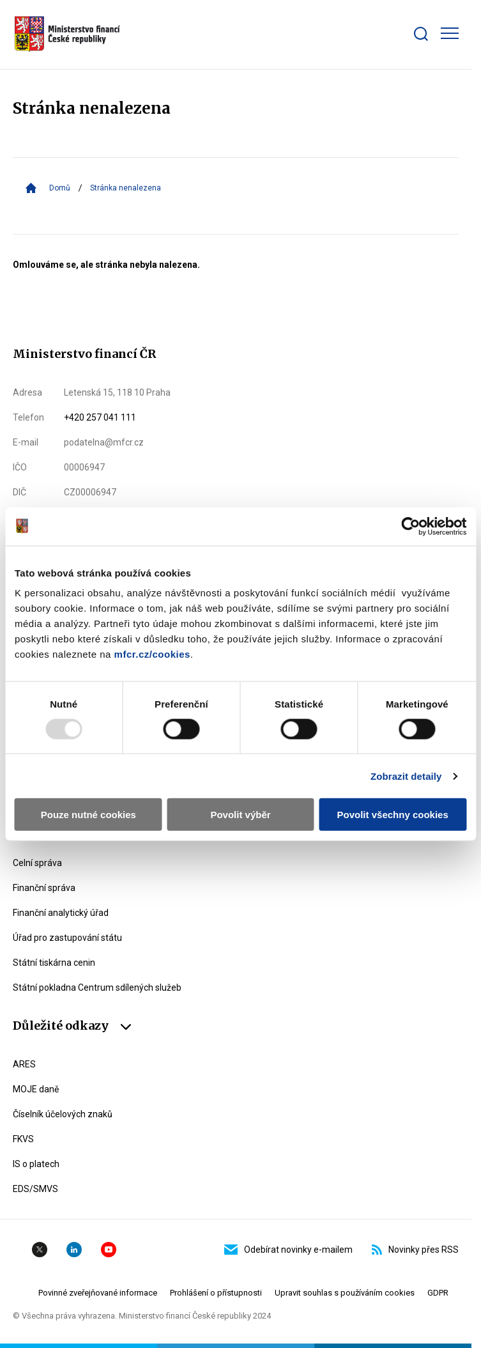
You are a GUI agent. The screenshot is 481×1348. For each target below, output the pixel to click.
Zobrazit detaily (406, 775)
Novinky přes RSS (415, 1249)
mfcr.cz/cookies (152, 654)
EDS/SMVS (35, 1189)
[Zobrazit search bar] (421, 34)
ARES (24, 1064)
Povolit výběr (240, 814)
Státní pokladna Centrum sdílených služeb (97, 987)
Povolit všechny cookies (392, 814)
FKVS (23, 1139)
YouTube (108, 1249)
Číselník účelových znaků (62, 1114)
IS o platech (36, 1164)
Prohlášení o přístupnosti (216, 1293)
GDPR (437, 1293)
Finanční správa (44, 888)
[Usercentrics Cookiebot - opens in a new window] (410, 526)
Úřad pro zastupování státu (67, 938)
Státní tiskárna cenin (54, 962)
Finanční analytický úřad (61, 913)
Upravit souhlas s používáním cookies (345, 1293)
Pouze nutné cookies (88, 814)
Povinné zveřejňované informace (97, 1293)
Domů (59, 188)
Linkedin (74, 1249)
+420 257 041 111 (100, 417)
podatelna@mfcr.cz (104, 442)
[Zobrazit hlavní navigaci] (450, 33)
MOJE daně (36, 1089)
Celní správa (37, 863)
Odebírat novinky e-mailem (288, 1249)
